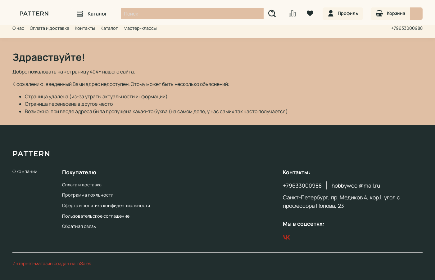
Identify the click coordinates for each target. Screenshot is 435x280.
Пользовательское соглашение (95, 216)
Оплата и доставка (49, 28)
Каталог (92, 13)
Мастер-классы (140, 28)
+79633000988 (407, 28)
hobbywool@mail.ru (356, 185)
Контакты (85, 28)
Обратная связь (79, 226)
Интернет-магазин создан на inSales (51, 263)
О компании (24, 171)
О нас (18, 28)
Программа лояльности (87, 195)
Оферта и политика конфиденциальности (106, 205)
